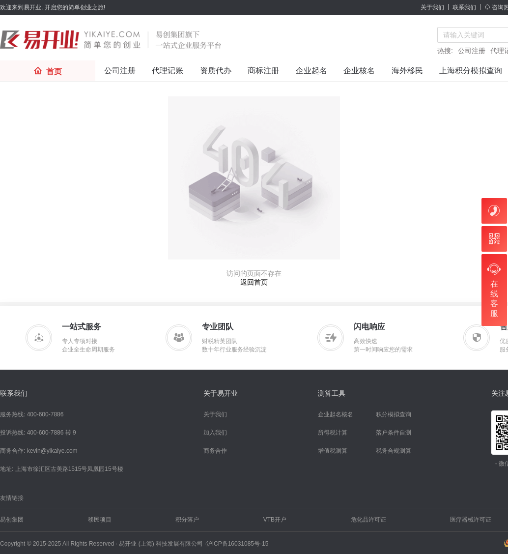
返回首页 (254, 282)
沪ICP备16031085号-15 (237, 543)
